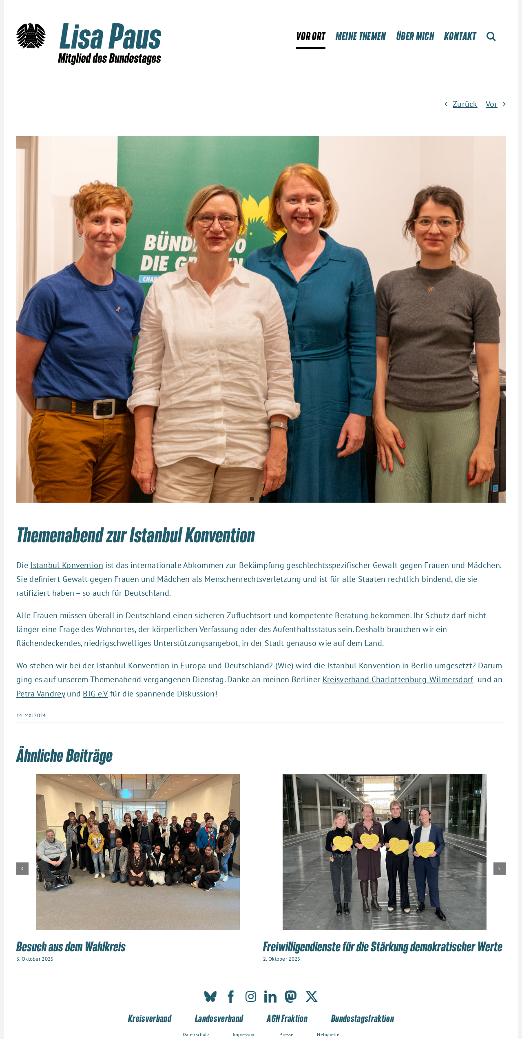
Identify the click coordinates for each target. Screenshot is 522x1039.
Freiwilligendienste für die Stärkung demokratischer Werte (382, 946)
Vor (492, 104)
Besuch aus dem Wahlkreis (71, 946)
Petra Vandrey (40, 693)
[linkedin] (270, 996)
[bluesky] (210, 996)
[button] (491, 36)
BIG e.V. (95, 693)
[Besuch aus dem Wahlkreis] (138, 779)
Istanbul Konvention (66, 565)
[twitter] (311, 996)
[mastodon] (291, 996)
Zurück (465, 104)
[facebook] (231, 996)
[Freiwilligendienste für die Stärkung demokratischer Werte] (385, 779)
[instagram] (251, 996)
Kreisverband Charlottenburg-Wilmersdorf (398, 679)
